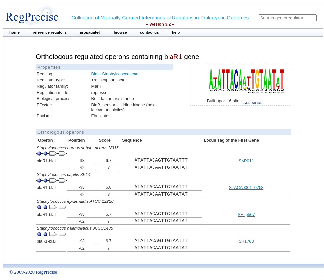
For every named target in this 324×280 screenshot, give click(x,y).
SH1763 (246, 241)
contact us (149, 32)
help (176, 32)
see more (252, 103)
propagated (90, 32)
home (14, 32)
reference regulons (50, 32)
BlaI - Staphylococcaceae (114, 73)
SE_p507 (246, 214)
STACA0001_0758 (246, 187)
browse (120, 32)
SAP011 (246, 160)
